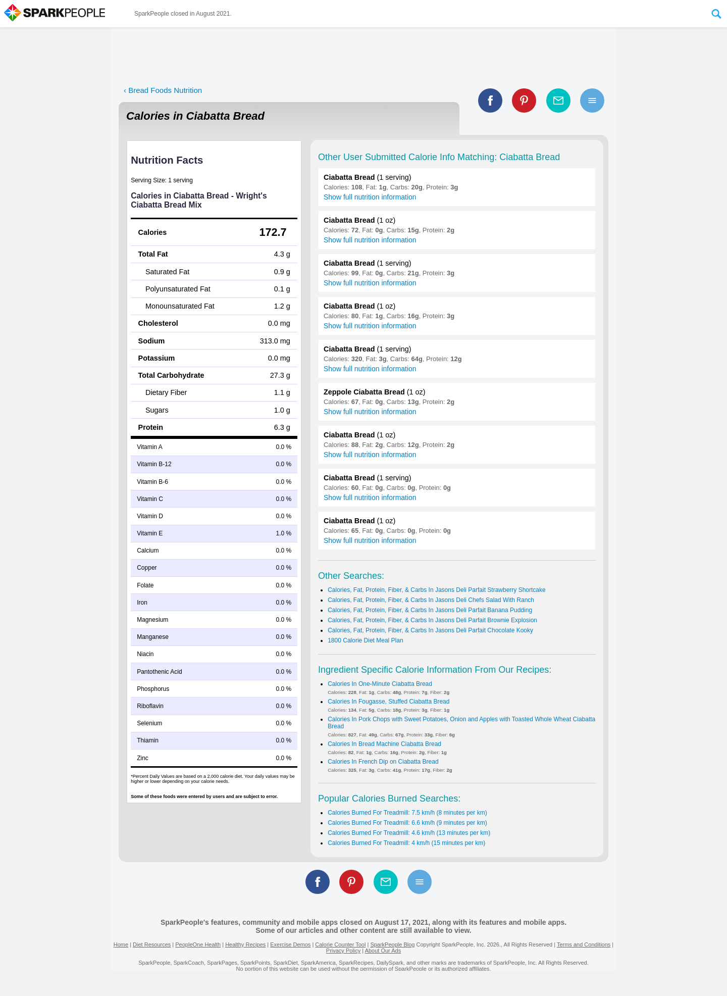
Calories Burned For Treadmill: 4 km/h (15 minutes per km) (406, 842)
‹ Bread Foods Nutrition (163, 90)
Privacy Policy (343, 951)
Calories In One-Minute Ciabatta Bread (380, 683)
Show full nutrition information (370, 197)
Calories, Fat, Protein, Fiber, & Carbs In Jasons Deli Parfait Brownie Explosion (432, 620)
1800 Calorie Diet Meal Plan (365, 640)
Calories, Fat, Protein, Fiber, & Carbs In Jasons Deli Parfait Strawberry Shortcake (437, 589)
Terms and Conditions (583, 944)
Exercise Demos (290, 944)
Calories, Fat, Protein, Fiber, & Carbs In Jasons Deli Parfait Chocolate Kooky (430, 630)
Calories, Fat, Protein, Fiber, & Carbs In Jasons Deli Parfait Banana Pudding (430, 610)
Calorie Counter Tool (340, 944)
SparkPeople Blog (392, 944)
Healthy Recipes (245, 944)
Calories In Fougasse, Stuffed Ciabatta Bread (388, 701)
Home (121, 944)
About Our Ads (383, 951)
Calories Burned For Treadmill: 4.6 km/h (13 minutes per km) (409, 832)
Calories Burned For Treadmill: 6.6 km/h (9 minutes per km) (407, 822)
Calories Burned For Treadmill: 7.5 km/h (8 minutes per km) (407, 812)
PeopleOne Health (198, 944)
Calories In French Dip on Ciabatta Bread (383, 761)
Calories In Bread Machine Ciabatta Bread (384, 744)
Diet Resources (152, 944)
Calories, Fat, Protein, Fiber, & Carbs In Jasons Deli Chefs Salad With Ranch (431, 600)
